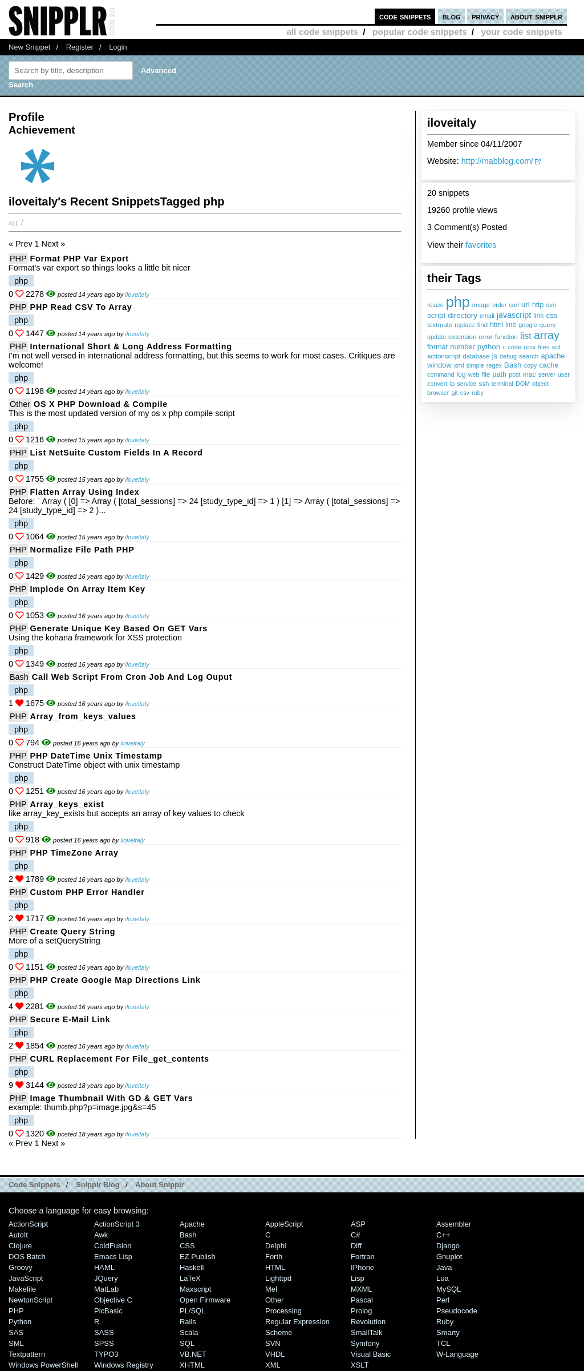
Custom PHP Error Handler (87, 892)
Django (448, 1245)
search (529, 356)
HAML (104, 1267)
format (437, 346)
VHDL (275, 1354)
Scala (189, 1332)
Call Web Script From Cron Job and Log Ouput (132, 677)
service (466, 383)
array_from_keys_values (83, 716)
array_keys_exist (67, 804)
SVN (273, 1343)
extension (462, 336)
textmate (439, 324)
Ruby (444, 1321)
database (476, 356)
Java (444, 1267)
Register (80, 47)
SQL (187, 1343)
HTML (275, 1267)
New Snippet (29, 47)
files (543, 347)
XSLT (359, 1365)
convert (437, 383)
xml (459, 365)
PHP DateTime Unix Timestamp (96, 755)
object (540, 383)
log (460, 374)
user (564, 374)
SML (16, 1343)
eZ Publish (198, 1256)
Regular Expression (297, 1321)
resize (435, 304)
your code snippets (521, 32)
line (510, 325)
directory (462, 315)
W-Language (457, 1354)
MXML (361, 1289)
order (499, 304)
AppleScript (284, 1224)
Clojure (20, 1245)
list (526, 335)
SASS (104, 1332)
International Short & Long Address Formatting (131, 346)
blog (452, 16)
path (499, 374)
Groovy (21, 1267)
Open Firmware (205, 1300)
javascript (514, 315)
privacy (485, 16)
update (436, 336)
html (496, 325)
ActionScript (28, 1224)
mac (529, 374)
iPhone (362, 1267)
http (538, 305)
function (506, 336)
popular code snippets (419, 32)
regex (494, 365)
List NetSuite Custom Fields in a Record (116, 452)
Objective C (113, 1300)
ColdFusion (113, 1245)
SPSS (104, 1343)
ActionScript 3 (117, 1224)
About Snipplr (159, 1184)
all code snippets (322, 32)
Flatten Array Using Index (85, 492)
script (436, 315)
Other (20, 404)
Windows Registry (123, 1365)
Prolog (361, 1311)
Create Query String (73, 931)
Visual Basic (371, 1354)
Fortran (363, 1256)
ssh (484, 383)
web (474, 374)
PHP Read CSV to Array (81, 307)
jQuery (106, 1278)
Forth (273, 1256)
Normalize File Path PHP (82, 549)
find (482, 324)
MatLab (106, 1289)
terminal (502, 383)
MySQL (448, 1289)
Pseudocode (456, 1311)
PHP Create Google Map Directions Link (115, 980)
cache (548, 365)
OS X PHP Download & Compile (101, 404)
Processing (283, 1311)
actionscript (443, 356)
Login (118, 47)
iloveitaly (137, 294)
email (487, 315)
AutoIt (18, 1235)
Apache (192, 1224)
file (486, 374)
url (525, 304)
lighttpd (278, 1278)
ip (452, 383)
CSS (187, 1245)
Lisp (357, 1278)
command (440, 374)
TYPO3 (106, 1354)
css (551, 315)
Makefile (22, 1289)
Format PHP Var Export (79, 258)
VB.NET (193, 1354)
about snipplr (536, 16)
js (494, 356)
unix (530, 347)
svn (551, 304)
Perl (442, 1300)
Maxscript (195, 1289)
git (454, 392)
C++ (443, 1235)
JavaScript (26, 1278)
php (458, 302)
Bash (513, 365)
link (538, 316)
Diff (356, 1245)
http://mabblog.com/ (497, 161)
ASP (358, 1224)
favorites (480, 244)
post (514, 374)
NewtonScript (30, 1300)
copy (530, 365)
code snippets (405, 16)
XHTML (192, 1365)
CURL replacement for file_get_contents (119, 1058)
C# (355, 1235)
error (485, 336)
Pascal (362, 1300)
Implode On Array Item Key (87, 589)
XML (273, 1365)
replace (464, 324)
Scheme (279, 1332)
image (481, 304)
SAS (16, 1332)
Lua (442, 1278)
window (439, 365)
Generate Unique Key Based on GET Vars (119, 628)
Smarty (448, 1332)
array (546, 335)
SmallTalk (366, 1332)
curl (513, 304)
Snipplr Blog (98, 1184)
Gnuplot (449, 1256)
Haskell (192, 1267)
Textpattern (27, 1354)
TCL (443, 1343)
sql (556, 347)
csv (464, 392)
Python (20, 1321)
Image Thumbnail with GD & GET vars (111, 1098)
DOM (523, 383)
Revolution (368, 1321)
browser (438, 392)
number (462, 346)
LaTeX (190, 1278)
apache (553, 356)
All (14, 222)
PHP (18, 258)
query (548, 324)
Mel (271, 1289)
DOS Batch (27, 1256)
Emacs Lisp (113, 1256)
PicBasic (108, 1311)
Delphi (275, 1245)
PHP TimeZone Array (74, 852)
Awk (101, 1235)
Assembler (453, 1224)
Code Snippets (34, 1184)
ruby (478, 392)
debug (508, 356)
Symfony (365, 1343)
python (489, 346)
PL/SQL (192, 1311)
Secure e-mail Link (70, 1019)
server (546, 374)
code (514, 347)
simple (475, 365)
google (527, 324)
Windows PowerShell (43, 1365)
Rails (188, 1321)
